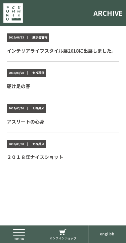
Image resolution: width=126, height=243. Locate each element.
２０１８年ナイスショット (35, 157)
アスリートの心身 (25, 121)
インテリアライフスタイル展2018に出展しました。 (61, 50)
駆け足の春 (18, 86)
